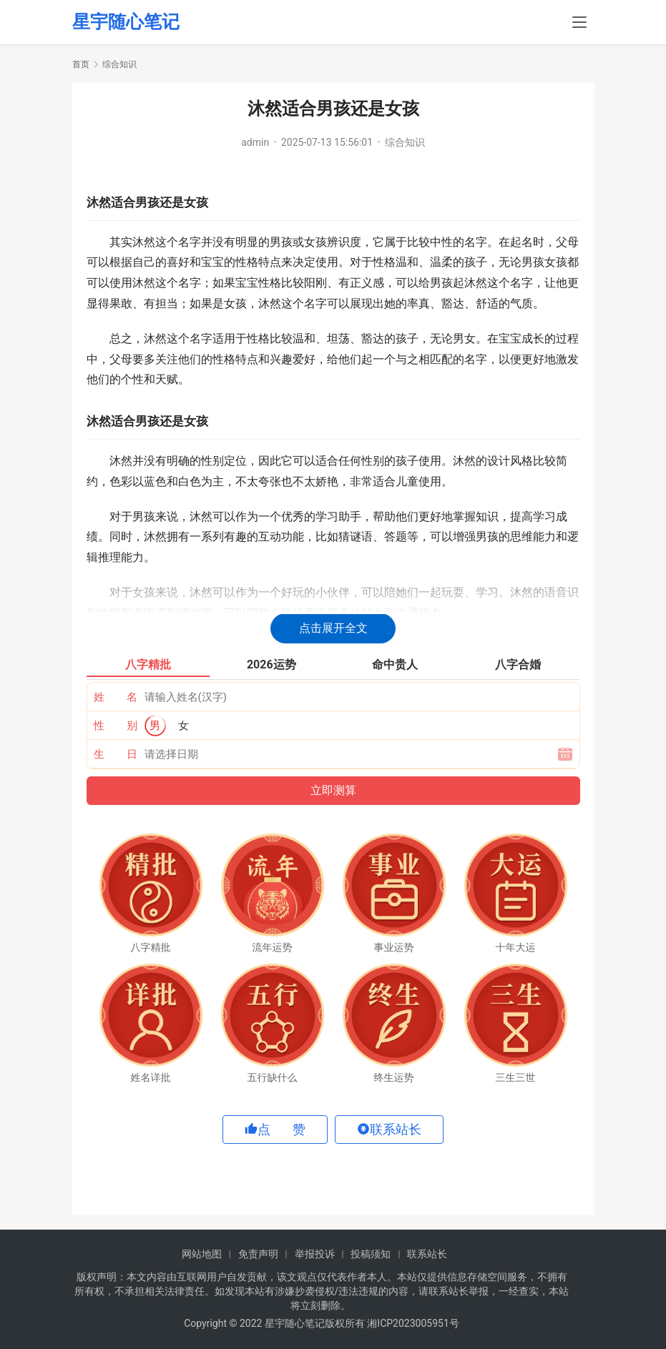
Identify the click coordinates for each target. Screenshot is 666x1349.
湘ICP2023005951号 (413, 1323)
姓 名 (115, 697)
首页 (80, 64)
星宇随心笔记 (126, 22)
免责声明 (258, 1254)
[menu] (579, 23)
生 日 (115, 754)
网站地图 (202, 1254)
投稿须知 (371, 1254)
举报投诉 (315, 1254)
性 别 (115, 725)
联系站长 (427, 1254)
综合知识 (405, 142)
